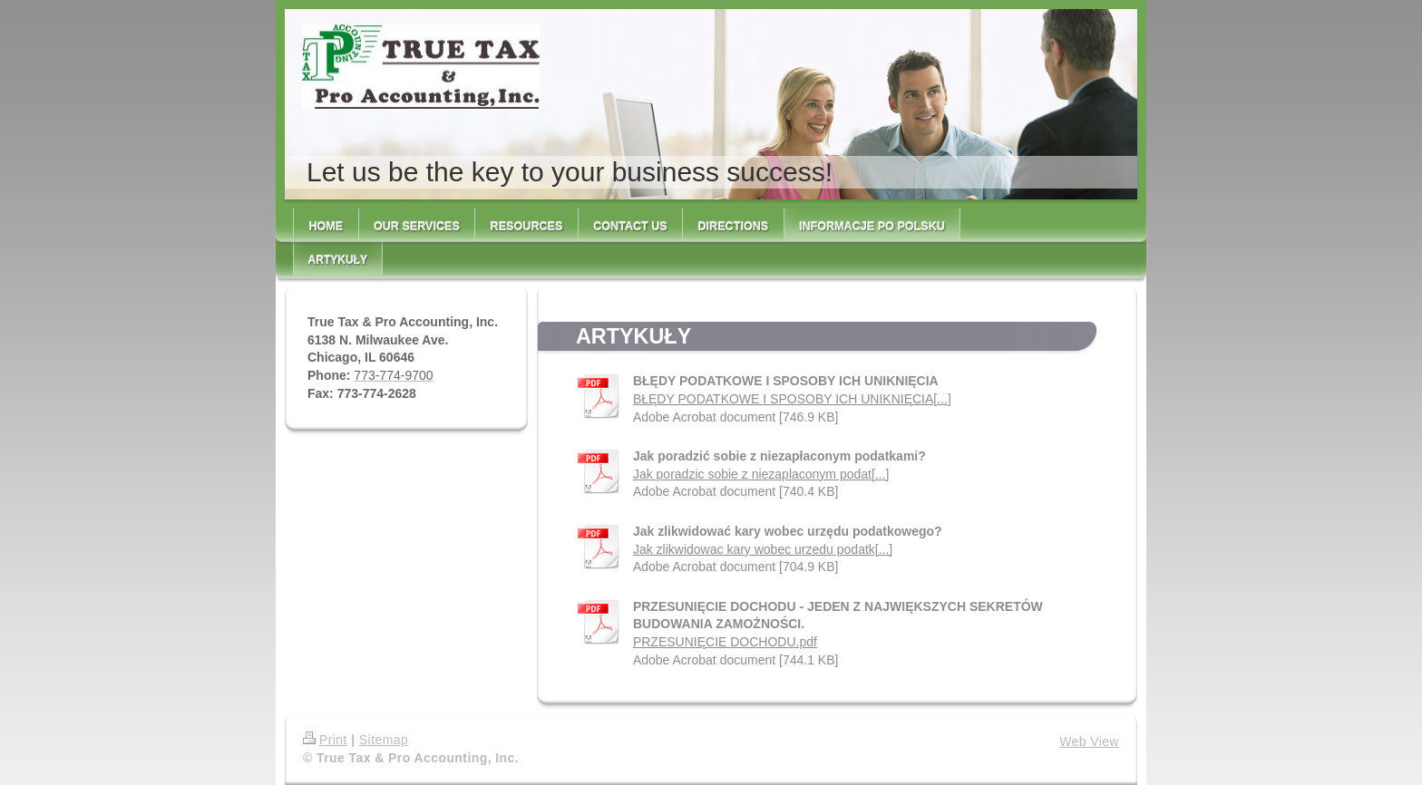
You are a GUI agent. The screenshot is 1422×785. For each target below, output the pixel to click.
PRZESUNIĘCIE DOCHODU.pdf (725, 642)
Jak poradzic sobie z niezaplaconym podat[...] (761, 474)
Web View (1089, 741)
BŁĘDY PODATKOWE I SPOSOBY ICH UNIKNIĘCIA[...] (792, 399)
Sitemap (383, 739)
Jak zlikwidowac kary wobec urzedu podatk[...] (762, 549)
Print (325, 739)
